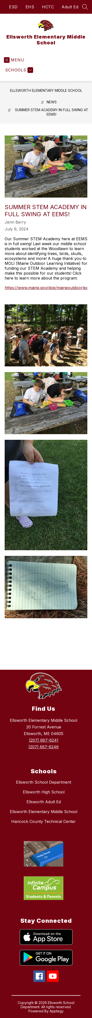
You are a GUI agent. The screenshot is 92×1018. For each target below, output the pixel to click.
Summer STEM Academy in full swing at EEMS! (51, 112)
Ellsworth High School (44, 792)
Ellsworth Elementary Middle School (46, 90)
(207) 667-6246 (43, 746)
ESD (13, 6)
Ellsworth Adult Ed (43, 801)
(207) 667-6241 (43, 740)
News (52, 102)
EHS (30, 6)
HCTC (48, 6)
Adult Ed (70, 6)
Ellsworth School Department (43, 782)
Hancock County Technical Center (43, 821)
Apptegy (57, 1011)
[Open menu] (14, 60)
